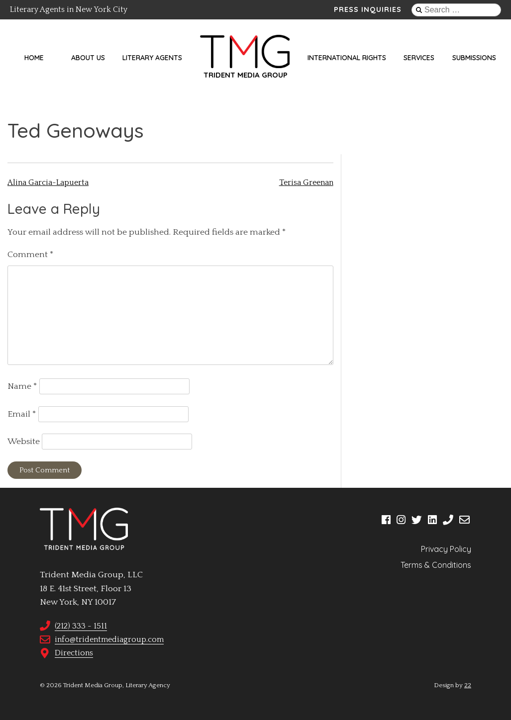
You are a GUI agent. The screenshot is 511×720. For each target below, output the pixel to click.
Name (22, 386)
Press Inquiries (368, 9)
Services (419, 57)
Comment (30, 255)
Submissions (474, 57)
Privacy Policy (446, 549)
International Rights (346, 57)
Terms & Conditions (436, 565)
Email (21, 414)
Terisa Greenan (306, 182)
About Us (88, 57)
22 (467, 685)
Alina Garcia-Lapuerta (48, 182)
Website (23, 442)
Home (34, 57)
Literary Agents (152, 57)
